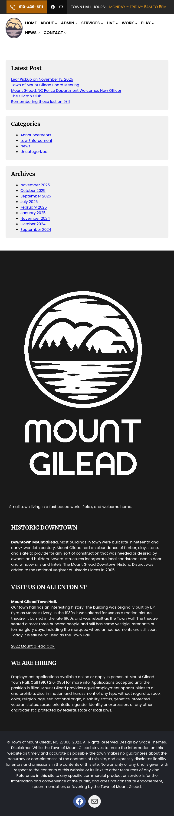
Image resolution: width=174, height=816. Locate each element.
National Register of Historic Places (68, 570)
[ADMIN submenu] (76, 23)
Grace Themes (152, 742)
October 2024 (33, 224)
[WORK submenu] (136, 23)
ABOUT (47, 23)
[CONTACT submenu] (65, 33)
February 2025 (33, 207)
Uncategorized (33, 151)
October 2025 (33, 190)
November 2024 (35, 218)
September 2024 (35, 229)
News (25, 146)
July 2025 (29, 201)
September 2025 (35, 196)
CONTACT (53, 32)
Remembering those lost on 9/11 (40, 101)
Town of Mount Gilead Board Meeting (45, 85)
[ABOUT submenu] (56, 23)
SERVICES (90, 23)
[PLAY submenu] (153, 23)
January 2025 (33, 213)
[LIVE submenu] (117, 23)
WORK (128, 23)
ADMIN (67, 23)
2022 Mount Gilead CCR (33, 646)
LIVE (111, 23)
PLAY (146, 23)
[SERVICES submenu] (102, 23)
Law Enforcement (36, 140)
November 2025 (35, 185)
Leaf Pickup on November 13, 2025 (42, 79)
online (83, 676)
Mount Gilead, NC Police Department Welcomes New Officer (66, 90)
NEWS (30, 32)
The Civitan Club (26, 96)
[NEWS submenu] (39, 33)
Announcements (35, 135)
